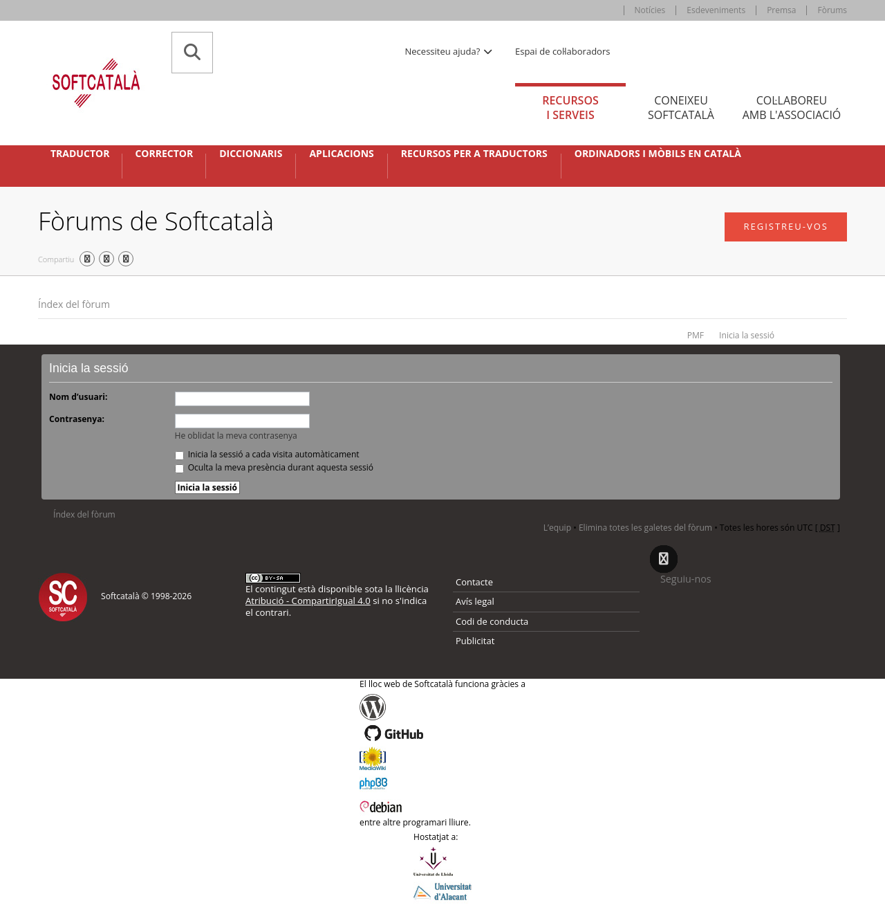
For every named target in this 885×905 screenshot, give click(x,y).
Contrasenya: (76, 419)
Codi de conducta (492, 621)
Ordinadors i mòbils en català (658, 153)
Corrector (164, 153)
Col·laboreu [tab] (791, 107)
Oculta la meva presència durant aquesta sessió (274, 467)
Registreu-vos (785, 226)
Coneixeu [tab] (681, 107)
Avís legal (475, 601)
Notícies (650, 10)
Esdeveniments (716, 10)
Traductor (79, 153)
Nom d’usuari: (78, 397)
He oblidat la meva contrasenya (236, 435)
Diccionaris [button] (250, 153)
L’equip (557, 527)
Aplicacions (341, 153)
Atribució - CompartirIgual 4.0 (308, 600)
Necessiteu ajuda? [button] (449, 51)
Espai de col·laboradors (562, 51)
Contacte (474, 582)
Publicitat (475, 640)
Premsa (781, 10)
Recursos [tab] (570, 107)
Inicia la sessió (746, 335)
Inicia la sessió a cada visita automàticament (267, 454)
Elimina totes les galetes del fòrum (645, 527)
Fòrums (832, 10)
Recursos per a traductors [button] (474, 153)
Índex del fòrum (74, 304)
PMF (695, 335)
